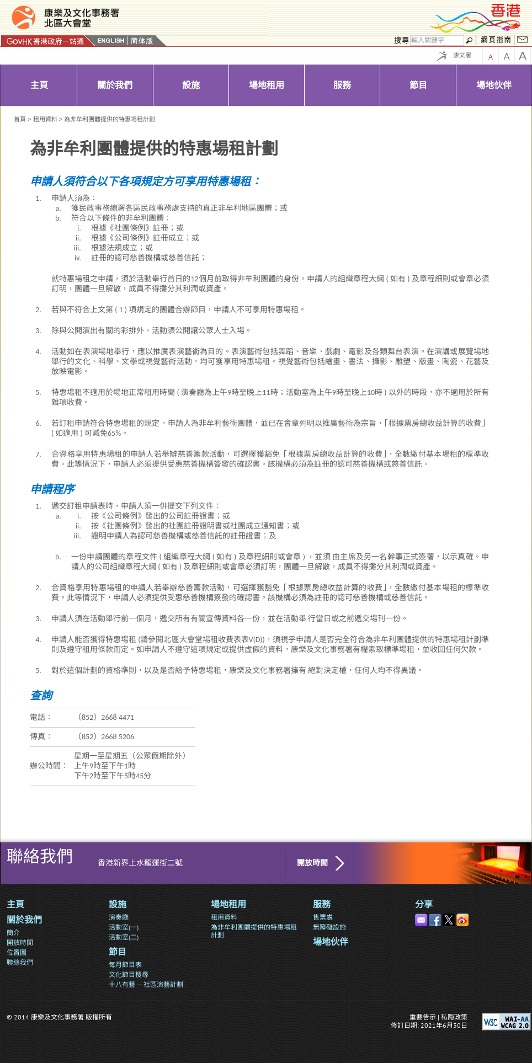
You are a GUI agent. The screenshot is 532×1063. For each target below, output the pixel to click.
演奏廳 (119, 917)
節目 (117, 952)
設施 (117, 904)
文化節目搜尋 (128, 974)
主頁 (15, 904)
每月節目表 (125, 964)
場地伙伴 (330, 942)
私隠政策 (454, 1017)
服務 (322, 904)
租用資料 (45, 119)
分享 (424, 904)
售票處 (323, 917)
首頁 (20, 119)
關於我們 (24, 920)
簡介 (13, 932)
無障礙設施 (329, 927)
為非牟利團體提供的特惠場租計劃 (254, 931)
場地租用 (228, 904)
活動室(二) (124, 937)
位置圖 (16, 952)
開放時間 (312, 863)
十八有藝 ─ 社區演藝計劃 (146, 984)
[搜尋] (437, 40)
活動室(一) (124, 927)
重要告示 (422, 1017)
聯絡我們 (20, 962)
